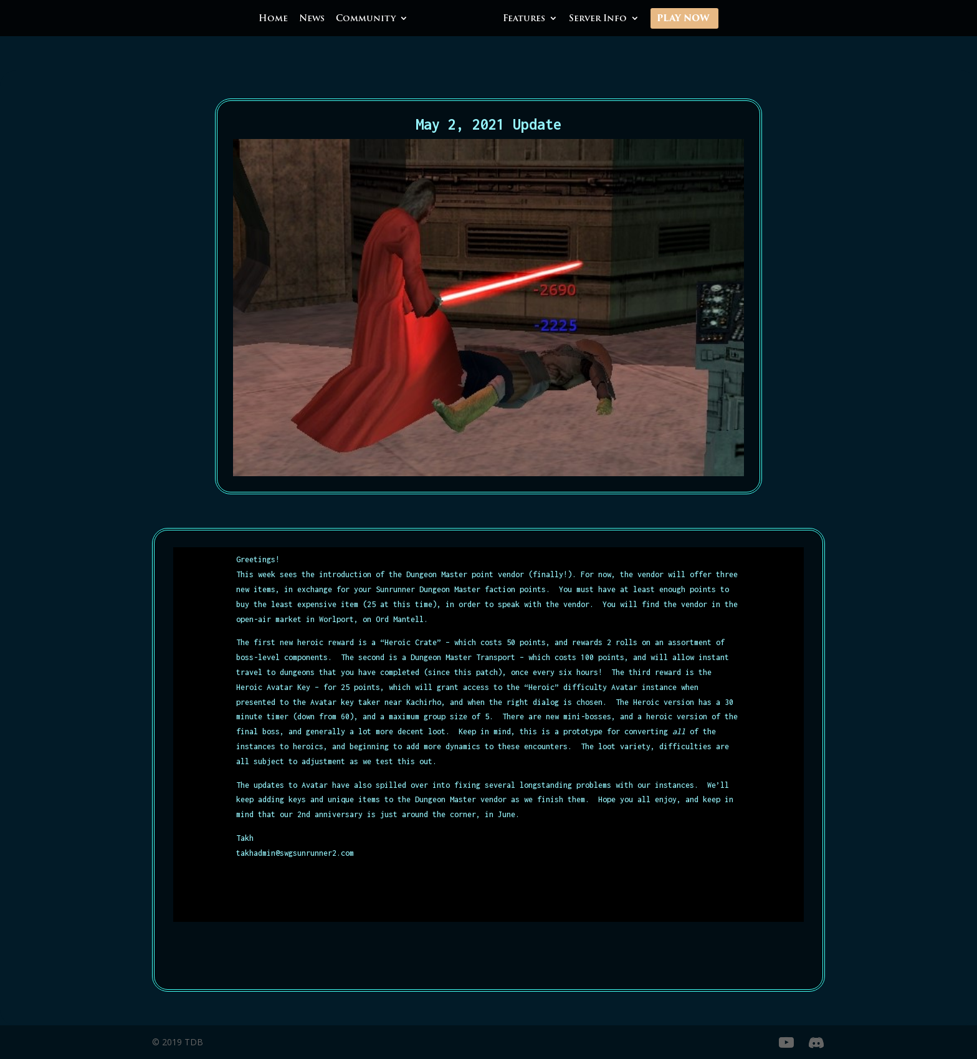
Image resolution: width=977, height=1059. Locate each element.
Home (273, 19)
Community (366, 19)
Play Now (683, 19)
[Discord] (816, 1042)
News (312, 19)
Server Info (598, 19)
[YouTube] (786, 1042)
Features (524, 19)
